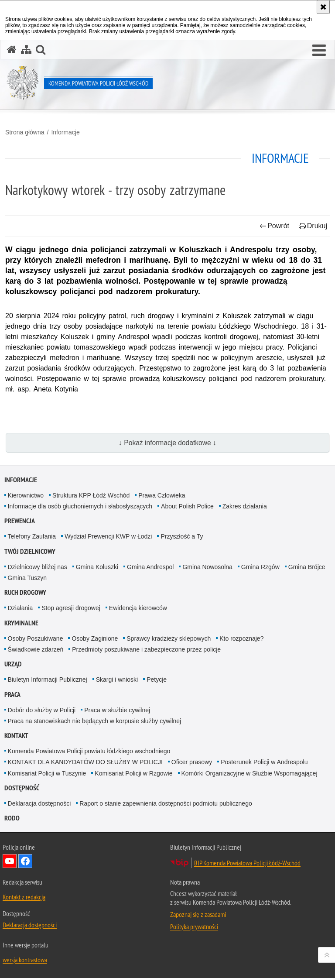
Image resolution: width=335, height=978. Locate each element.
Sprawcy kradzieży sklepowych (168, 638)
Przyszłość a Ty (182, 536)
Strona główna (24, 132)
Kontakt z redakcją (24, 896)
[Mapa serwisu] (26, 49)
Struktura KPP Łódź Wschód (91, 495)
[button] (319, 50)
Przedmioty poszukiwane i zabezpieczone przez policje (146, 649)
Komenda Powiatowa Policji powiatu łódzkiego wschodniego (89, 751)
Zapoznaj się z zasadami (198, 914)
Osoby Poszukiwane (35, 638)
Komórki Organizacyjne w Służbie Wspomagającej (249, 773)
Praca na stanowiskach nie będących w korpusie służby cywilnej (94, 720)
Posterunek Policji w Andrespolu (264, 761)
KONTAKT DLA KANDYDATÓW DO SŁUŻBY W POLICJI (85, 761)
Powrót (274, 226)
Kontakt (16, 735)
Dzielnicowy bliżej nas (37, 566)
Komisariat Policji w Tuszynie (47, 773)
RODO (12, 818)
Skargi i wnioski (117, 679)
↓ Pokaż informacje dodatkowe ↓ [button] (167, 442)
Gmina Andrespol (150, 566)
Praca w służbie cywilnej (117, 710)
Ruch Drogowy (25, 592)
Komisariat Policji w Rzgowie (133, 773)
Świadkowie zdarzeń (36, 649)
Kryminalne (21, 623)
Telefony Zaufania (32, 536)
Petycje (157, 679)
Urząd (13, 664)
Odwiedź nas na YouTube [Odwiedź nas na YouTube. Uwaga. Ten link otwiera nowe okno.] (10, 861)
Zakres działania (244, 506)
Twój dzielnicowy (29, 551)
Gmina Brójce (306, 566)
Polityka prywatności (194, 926)
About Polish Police (187, 506)
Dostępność (21, 788)
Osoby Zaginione (95, 638)
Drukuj (313, 226)
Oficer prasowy (191, 761)
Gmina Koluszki (97, 566)
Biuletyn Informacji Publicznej (47, 679)
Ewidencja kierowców (138, 607)
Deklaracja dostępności (39, 803)
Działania (20, 607)
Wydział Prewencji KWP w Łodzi (108, 536)
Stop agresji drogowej (70, 607)
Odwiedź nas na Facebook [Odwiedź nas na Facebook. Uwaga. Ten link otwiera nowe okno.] (25, 861)
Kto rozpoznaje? (241, 638)
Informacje (65, 132)
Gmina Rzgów (260, 566)
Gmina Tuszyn (27, 577)
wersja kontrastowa (25, 959)
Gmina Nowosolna (207, 566)
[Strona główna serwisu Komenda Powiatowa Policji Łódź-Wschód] (12, 49)
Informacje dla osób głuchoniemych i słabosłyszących (80, 506)
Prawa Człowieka (161, 495)
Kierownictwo (26, 495)
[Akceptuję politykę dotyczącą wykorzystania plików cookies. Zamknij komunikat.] (323, 7)
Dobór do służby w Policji (42, 710)
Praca (12, 694)
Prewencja (19, 520)
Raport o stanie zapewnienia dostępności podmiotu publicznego (165, 803)
